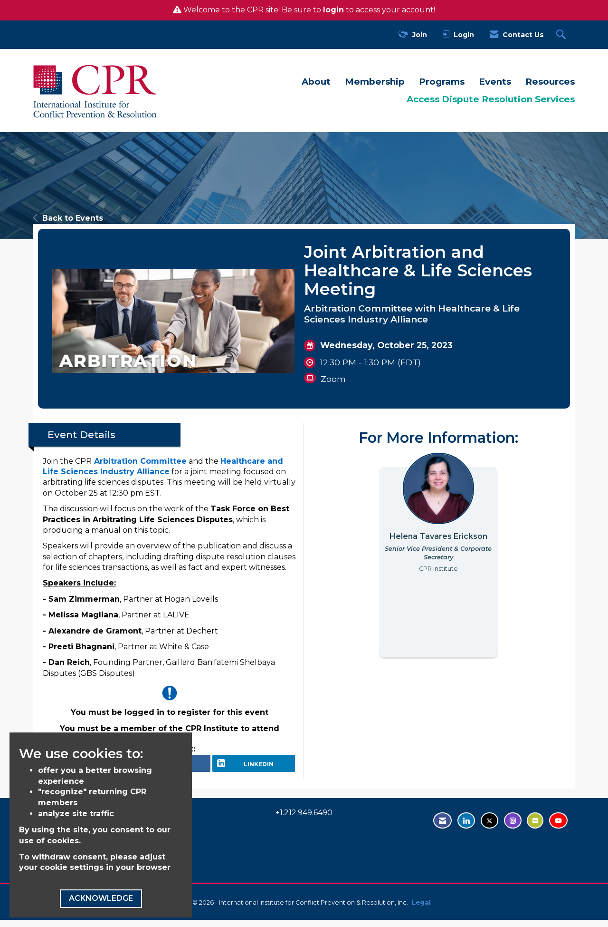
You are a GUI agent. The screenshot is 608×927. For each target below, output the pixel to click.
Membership (375, 81)
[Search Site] (562, 35)
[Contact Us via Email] (442, 827)
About (316, 81)
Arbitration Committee (140, 461)
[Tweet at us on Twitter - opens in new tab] (489, 827)
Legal (421, 909)
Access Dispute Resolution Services (491, 99)
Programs (442, 81)
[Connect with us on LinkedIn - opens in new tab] (466, 827)
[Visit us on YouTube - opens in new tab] (558, 827)
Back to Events (68, 218)
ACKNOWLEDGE (101, 898)
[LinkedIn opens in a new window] (253, 767)
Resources (550, 81)
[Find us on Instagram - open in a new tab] (513, 827)
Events (495, 81)
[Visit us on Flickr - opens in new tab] (535, 827)
